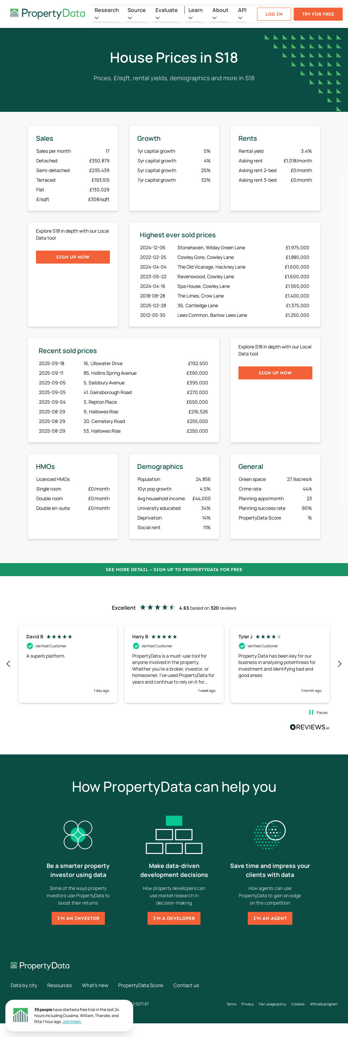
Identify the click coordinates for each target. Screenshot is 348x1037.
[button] (9, 664)
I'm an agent (270, 918)
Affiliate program (229, 1017)
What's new (102, 985)
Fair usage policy (265, 1011)
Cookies (293, 1011)
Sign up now (72, 257)
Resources (64, 985)
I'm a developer (174, 918)
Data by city (25, 985)
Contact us (24, 998)
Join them (72, 1021)
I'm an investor (78, 918)
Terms (219, 1011)
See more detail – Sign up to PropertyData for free (174, 569)
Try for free (318, 14)
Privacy (237, 1011)
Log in (274, 14)
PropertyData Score (152, 985)
